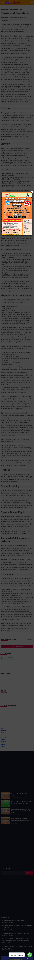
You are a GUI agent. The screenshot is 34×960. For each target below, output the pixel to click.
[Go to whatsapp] (29, 954)
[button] (17, 480)
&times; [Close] (32, 192)
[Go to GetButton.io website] (30, 958)
